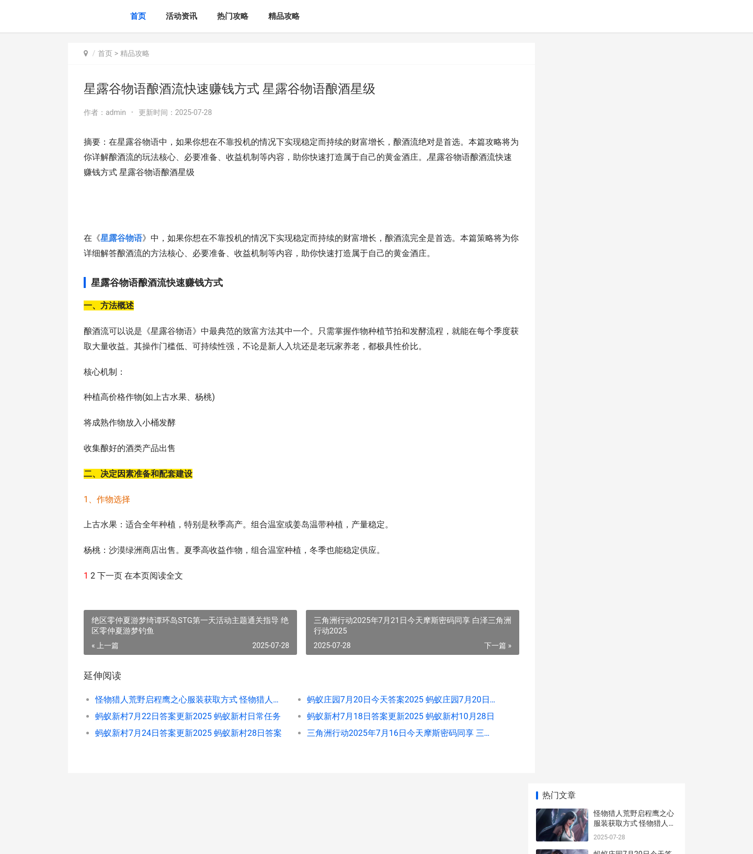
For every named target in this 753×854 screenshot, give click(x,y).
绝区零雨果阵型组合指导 (634, 516)
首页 (138, 16)
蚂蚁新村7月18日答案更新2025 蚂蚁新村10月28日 (389, 716)
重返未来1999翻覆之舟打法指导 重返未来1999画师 (635, 444)
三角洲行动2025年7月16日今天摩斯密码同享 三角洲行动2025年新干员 (389, 733)
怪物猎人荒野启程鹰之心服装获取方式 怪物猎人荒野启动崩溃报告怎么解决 (186, 700)
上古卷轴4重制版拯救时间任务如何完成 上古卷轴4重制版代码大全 (635, 643)
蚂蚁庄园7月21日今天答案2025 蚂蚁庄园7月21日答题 (635, 684)
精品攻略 (284, 16)
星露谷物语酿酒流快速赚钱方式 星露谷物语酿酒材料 (635, 485)
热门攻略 (232, 16)
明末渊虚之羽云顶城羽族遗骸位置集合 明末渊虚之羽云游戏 (635, 724)
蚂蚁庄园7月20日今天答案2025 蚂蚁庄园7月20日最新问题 (389, 700)
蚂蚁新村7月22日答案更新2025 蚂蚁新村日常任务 (186, 716)
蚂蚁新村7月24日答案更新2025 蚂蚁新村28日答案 (186, 733)
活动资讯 (181, 16)
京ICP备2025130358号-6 (213, 837)
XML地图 (262, 837)
